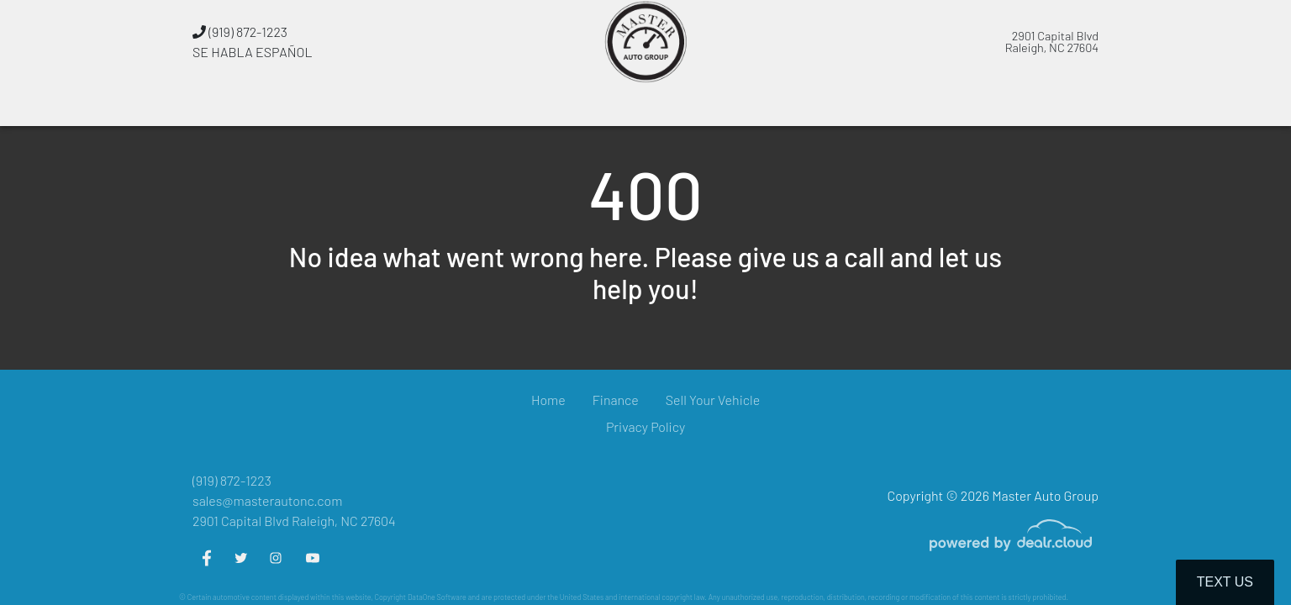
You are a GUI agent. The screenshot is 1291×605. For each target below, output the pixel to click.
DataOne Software (437, 597)
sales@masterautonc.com (267, 500)
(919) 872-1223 (239, 31)
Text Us (1225, 582)
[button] (519, 105)
